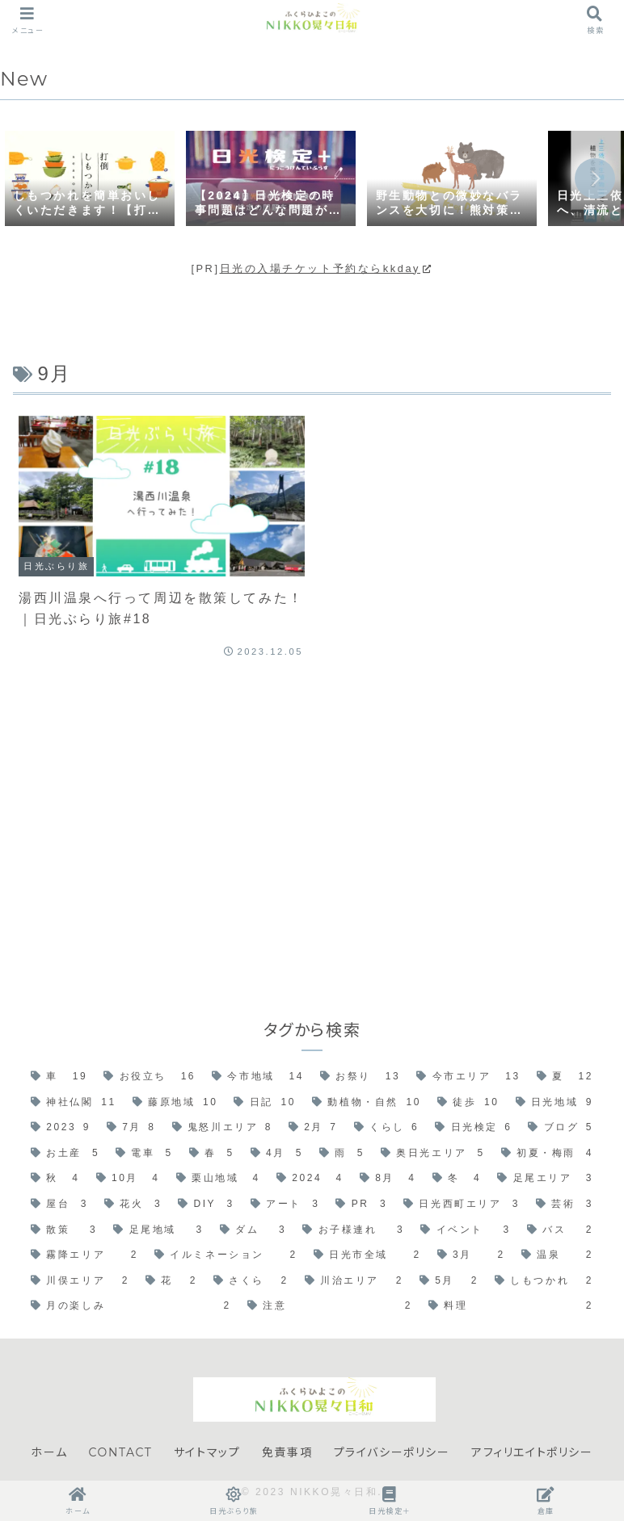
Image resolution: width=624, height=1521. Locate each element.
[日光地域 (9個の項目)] (555, 1103)
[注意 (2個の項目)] (330, 1306)
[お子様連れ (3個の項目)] (353, 1230)
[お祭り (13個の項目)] (360, 1077)
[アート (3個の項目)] (285, 1204)
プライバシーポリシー (392, 1452)
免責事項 (287, 1452)
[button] (595, 178)
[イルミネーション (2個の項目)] (226, 1255)
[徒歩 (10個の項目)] (468, 1103)
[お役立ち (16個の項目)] (149, 1077)
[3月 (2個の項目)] (471, 1255)
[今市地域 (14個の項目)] (257, 1077)
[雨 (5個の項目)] (342, 1153)
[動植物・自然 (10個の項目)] (367, 1103)
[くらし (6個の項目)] (387, 1128)
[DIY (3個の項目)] (206, 1204)
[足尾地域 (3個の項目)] (158, 1230)
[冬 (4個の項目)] (457, 1178)
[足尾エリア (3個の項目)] (545, 1178)
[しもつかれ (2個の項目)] (544, 1281)
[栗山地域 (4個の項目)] (218, 1178)
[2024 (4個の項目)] (310, 1178)
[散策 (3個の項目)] (63, 1230)
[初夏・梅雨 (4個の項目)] (547, 1153)
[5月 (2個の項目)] (449, 1281)
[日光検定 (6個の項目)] (473, 1128)
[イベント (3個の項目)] (465, 1230)
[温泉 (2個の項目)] (557, 1255)
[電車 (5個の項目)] (144, 1153)
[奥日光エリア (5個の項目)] (432, 1153)
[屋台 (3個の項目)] (59, 1204)
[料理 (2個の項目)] (511, 1306)
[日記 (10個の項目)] (264, 1103)
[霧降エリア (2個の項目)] (84, 1255)
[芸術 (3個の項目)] (564, 1204)
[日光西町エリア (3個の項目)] (461, 1204)
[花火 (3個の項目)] (133, 1204)
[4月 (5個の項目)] (277, 1153)
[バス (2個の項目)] (560, 1230)
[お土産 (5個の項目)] (65, 1153)
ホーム (49, 1452)
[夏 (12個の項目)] (565, 1077)
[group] (90, 180)
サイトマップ (207, 1452)
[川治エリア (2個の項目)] (354, 1281)
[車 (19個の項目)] (59, 1077)
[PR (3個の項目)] (361, 1204)
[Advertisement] (312, 822)
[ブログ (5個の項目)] (560, 1128)
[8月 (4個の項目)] (388, 1178)
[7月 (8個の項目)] (131, 1128)
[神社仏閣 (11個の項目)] (73, 1103)
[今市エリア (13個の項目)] (468, 1077)
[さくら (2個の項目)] (251, 1281)
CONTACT (121, 1452)
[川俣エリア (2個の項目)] (80, 1281)
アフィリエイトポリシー (532, 1452)
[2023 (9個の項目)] (60, 1128)
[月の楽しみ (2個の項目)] (131, 1306)
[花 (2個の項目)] (171, 1281)
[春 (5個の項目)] (212, 1153)
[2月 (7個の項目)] (313, 1128)
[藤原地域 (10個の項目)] (175, 1103)
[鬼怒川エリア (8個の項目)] (222, 1128)
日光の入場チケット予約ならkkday (326, 268)
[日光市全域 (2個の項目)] (367, 1255)
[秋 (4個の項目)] (55, 1178)
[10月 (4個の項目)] (128, 1178)
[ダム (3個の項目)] (253, 1230)
